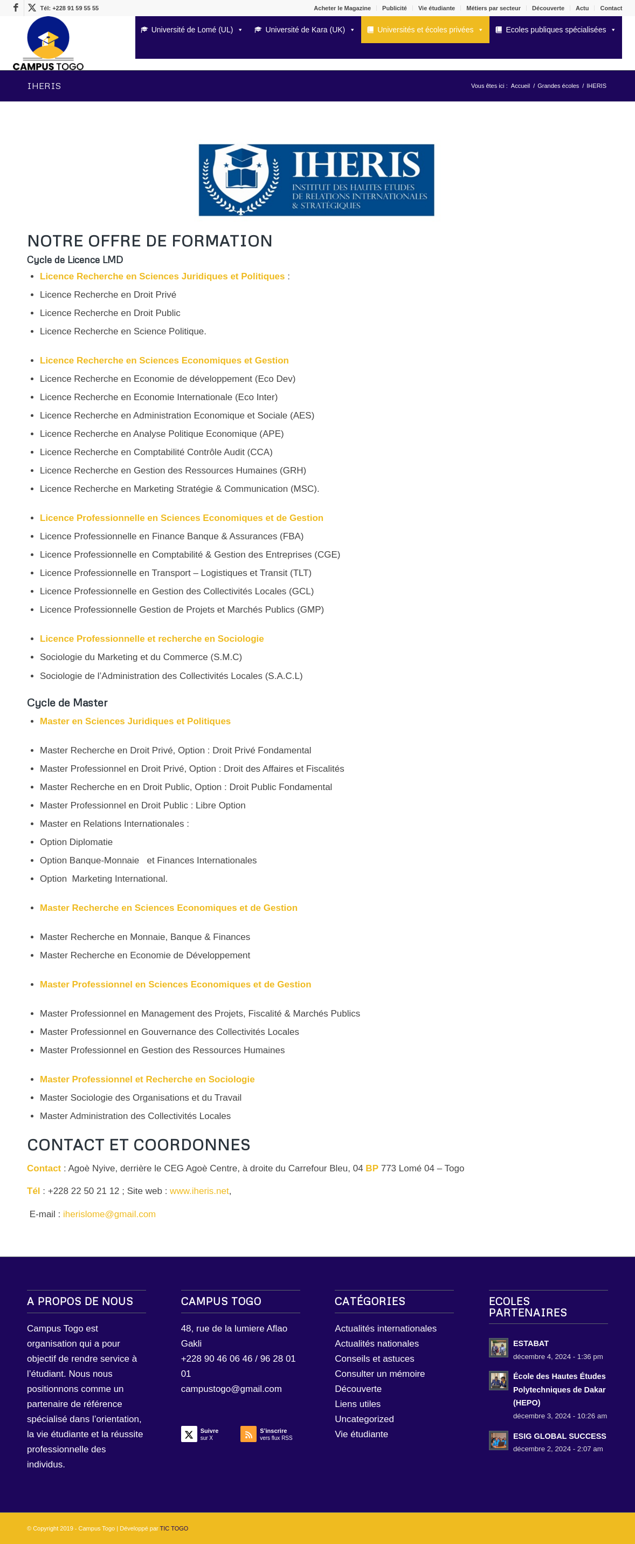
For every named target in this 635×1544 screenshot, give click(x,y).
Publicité (394, 8)
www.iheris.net (199, 1191)
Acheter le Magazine (342, 8)
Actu (582, 8)
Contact (611, 8)
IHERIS (44, 85)
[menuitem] (342, 8)
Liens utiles (358, 1404)
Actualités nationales (377, 1344)
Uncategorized (364, 1419)
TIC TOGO (174, 1528)
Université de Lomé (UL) (197, 29)
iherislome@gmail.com (109, 1214)
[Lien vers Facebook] (16, 8)
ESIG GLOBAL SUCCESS (559, 1436)
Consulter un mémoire (380, 1374)
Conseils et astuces (374, 1359)
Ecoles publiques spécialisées (561, 29)
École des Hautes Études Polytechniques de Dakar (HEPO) (559, 1389)
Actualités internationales (386, 1328)
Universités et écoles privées (430, 29)
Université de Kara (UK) (310, 29)
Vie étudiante (436, 8)
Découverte (548, 8)
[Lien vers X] (32, 8)
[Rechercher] (138, 50)
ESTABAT (531, 1343)
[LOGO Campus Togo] (48, 43)
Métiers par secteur (493, 8)
